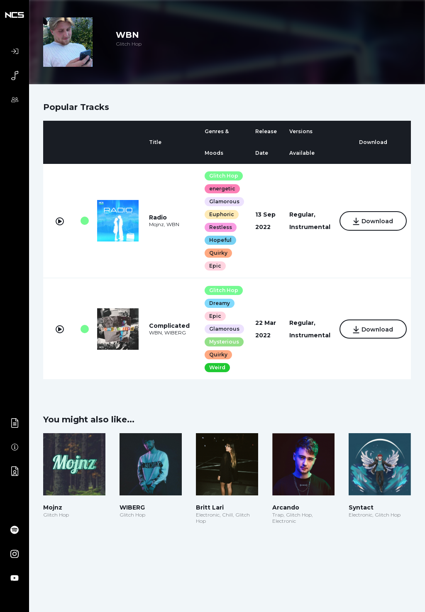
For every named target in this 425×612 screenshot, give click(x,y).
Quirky (218, 253)
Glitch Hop (223, 176)
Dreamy (219, 303)
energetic (222, 188)
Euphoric (221, 214)
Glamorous (224, 201)
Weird (217, 367)
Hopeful (220, 240)
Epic (215, 266)
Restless (220, 227)
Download (372, 221)
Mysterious (224, 342)
